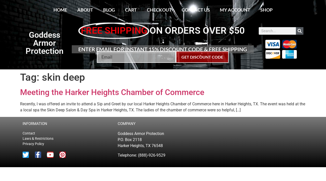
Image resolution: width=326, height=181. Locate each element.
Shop (266, 10)
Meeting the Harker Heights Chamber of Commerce (112, 92)
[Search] (299, 31)
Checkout (159, 10)
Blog (109, 10)
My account (235, 10)
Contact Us (196, 10)
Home (60, 10)
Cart (131, 10)
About (85, 10)
